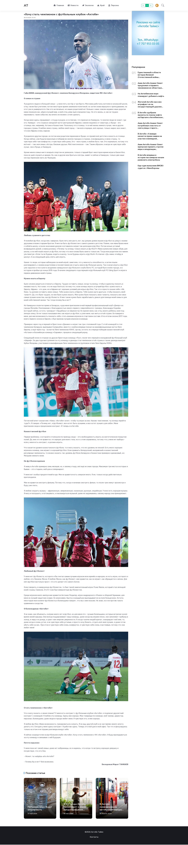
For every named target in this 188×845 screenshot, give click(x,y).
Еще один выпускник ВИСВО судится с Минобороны (150, 167)
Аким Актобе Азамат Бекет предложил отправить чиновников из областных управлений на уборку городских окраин (150, 85)
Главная (59, 5)
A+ (151, 5)
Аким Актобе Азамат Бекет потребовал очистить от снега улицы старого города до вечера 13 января (151, 126)
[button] (162, 5)
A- (143, 5)
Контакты (94, 837)
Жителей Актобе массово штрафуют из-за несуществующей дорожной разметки (151, 104)
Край (101, 5)
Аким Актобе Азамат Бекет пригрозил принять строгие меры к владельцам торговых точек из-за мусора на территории (150, 147)
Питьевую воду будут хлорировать (40, 808)
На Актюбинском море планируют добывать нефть (151, 95)
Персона (113, 5)
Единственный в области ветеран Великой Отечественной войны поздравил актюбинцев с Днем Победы (149, 75)
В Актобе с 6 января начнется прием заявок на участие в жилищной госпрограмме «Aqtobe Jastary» (150, 136)
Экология (88, 5)
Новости (73, 5)
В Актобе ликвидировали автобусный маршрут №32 (111, 808)
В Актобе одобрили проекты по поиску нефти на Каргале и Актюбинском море (150, 115)
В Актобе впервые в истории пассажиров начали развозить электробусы (151, 157)
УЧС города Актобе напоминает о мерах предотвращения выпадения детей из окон (75, 810)
